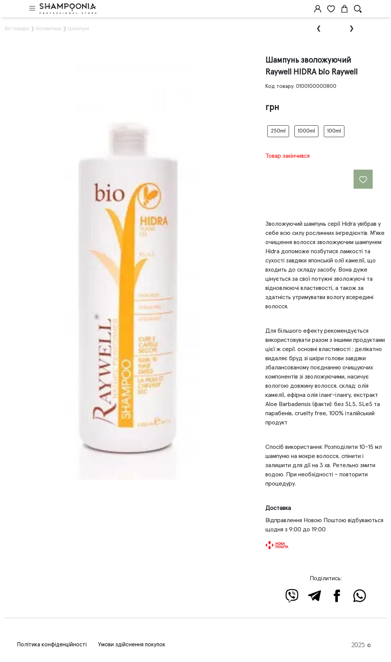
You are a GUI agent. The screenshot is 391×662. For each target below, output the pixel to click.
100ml (334, 131)
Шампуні (78, 28)
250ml (278, 131)
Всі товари (17, 28)
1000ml (306, 131)
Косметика (48, 28)
